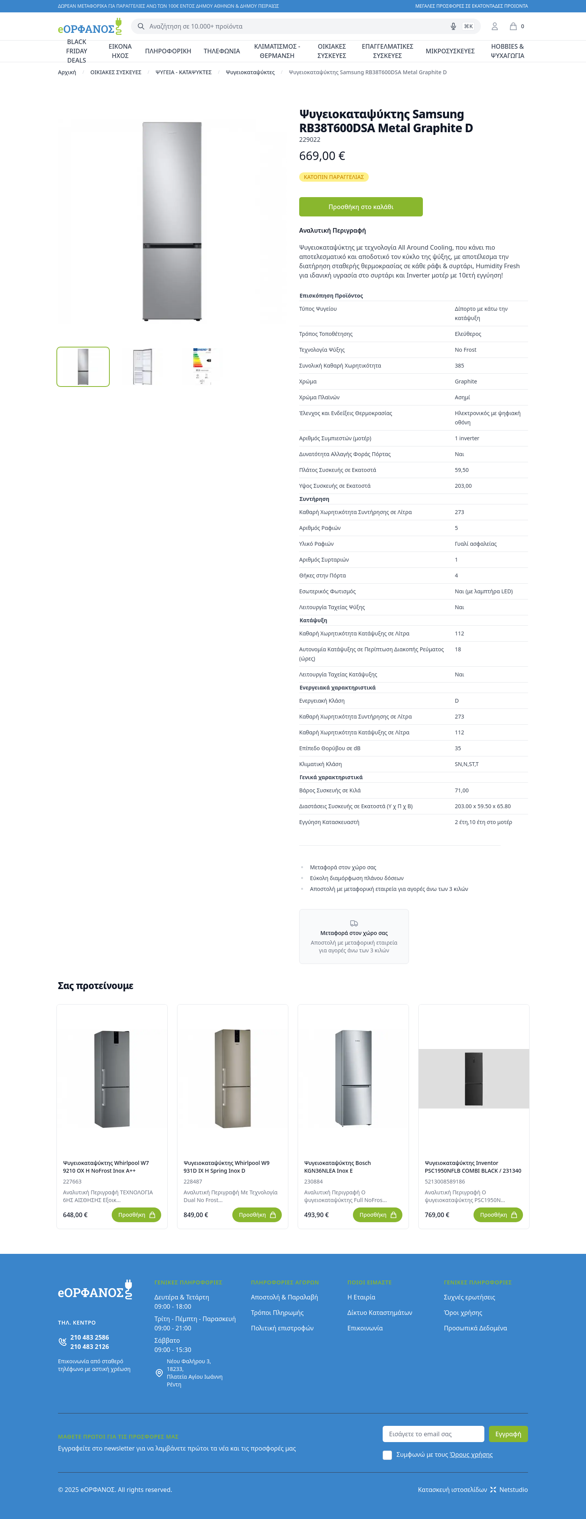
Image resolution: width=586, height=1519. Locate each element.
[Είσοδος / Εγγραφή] (494, 26)
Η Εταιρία (361, 1297)
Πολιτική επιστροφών (282, 1328)
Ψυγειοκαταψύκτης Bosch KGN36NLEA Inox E (337, 1166)
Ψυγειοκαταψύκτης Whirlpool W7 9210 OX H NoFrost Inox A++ (106, 1166)
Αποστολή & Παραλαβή (284, 1297)
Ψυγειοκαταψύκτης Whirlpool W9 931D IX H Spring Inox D (226, 1166)
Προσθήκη (137, 1215)
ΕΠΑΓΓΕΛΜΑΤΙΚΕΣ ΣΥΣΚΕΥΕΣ (387, 51)
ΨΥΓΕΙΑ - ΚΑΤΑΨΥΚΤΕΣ (183, 72)
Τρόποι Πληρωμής (277, 1312)
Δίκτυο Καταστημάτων (380, 1312)
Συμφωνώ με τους (445, 1454)
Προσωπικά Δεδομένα (475, 1328)
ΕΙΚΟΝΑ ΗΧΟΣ (120, 51)
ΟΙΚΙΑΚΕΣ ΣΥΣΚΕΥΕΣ (332, 51)
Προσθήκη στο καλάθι (361, 207)
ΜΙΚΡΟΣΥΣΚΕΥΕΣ (450, 51)
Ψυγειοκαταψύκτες (250, 72)
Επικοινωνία (365, 1328)
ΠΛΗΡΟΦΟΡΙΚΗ (168, 51)
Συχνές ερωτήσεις (469, 1297)
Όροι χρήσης (463, 1312)
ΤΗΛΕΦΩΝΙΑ (222, 51)
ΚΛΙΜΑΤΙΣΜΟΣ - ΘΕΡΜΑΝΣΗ (277, 51)
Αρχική (67, 72)
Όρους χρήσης (471, 1454)
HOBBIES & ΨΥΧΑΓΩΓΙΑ (508, 51)
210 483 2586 (89, 1337)
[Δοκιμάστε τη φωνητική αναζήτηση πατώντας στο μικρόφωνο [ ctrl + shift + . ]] (453, 26)
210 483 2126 (89, 1346)
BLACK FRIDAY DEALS (76, 51)
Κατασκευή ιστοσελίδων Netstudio (473, 1489)
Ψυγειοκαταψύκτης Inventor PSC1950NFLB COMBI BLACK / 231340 (473, 1166)
